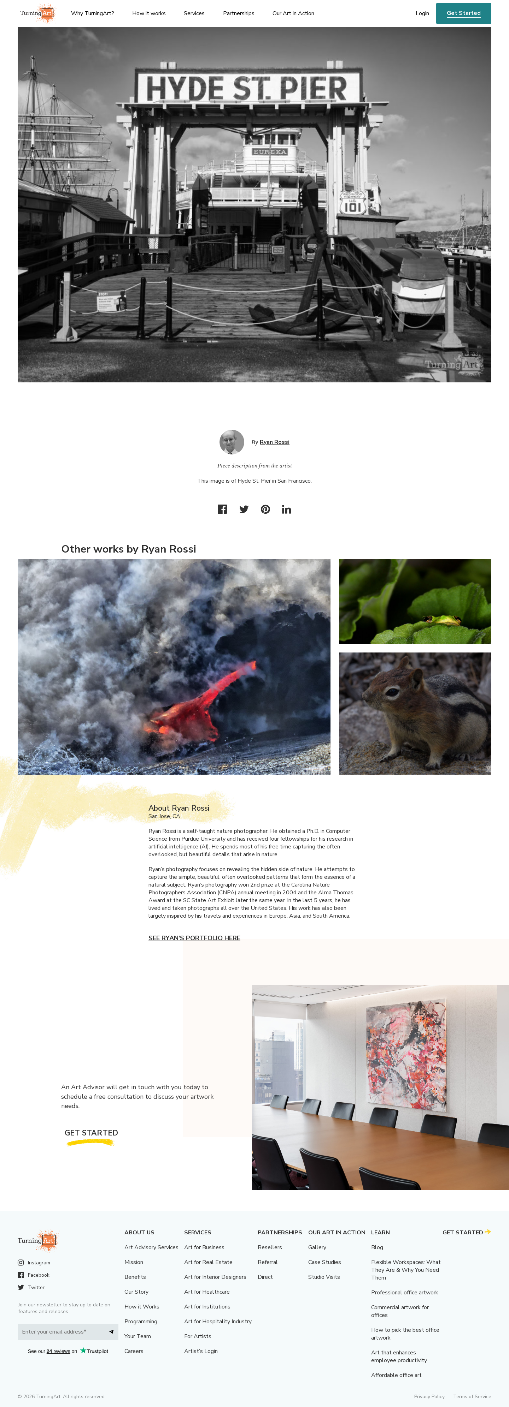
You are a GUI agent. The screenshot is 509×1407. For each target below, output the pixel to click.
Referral (268, 1262)
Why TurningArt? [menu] (92, 13)
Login (422, 13)
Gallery (317, 1247)
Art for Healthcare (207, 1292)
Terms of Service (472, 1396)
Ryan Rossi (274, 442)
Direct (265, 1277)
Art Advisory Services (151, 1247)
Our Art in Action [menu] (293, 13)
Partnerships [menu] (239, 13)
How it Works (141, 1307)
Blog (377, 1247)
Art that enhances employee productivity (399, 1356)
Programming (140, 1321)
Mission (133, 1262)
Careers (134, 1351)
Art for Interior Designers (215, 1277)
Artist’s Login (201, 1351)
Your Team (137, 1336)
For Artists (197, 1336)
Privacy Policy (429, 1396)
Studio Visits (324, 1277)
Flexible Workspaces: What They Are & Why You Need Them (406, 1270)
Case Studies (324, 1262)
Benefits (135, 1277)
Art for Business (204, 1247)
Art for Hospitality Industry (218, 1321)
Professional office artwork (404, 1292)
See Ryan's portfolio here (194, 938)
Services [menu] (194, 13)
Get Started (464, 13)
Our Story (136, 1292)
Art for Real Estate (208, 1262)
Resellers (270, 1247)
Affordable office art (396, 1375)
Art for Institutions (207, 1307)
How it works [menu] (149, 13)
